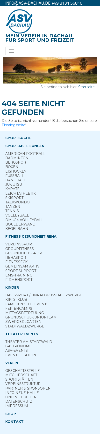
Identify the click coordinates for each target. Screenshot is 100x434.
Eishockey (15, 171)
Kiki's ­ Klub (16, 299)
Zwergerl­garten (23, 321)
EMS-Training (18, 275)
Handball (15, 180)
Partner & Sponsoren (28, 388)
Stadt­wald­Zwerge (24, 326)
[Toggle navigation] (11, 51)
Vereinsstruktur (23, 384)
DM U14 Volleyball (24, 220)
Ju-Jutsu (13, 184)
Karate (12, 189)
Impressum (16, 406)
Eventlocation (20, 355)
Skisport (14, 198)
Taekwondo (17, 202)
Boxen (11, 167)
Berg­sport (16, 162)
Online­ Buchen (21, 397)
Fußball (14, 176)
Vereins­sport (19, 244)
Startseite (86, 87)
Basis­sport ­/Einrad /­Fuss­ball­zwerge (43, 295)
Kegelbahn (16, 228)
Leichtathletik (20, 193)
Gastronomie (19, 346)
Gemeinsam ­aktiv (22, 266)
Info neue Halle (22, 393)
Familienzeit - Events (27, 304)
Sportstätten (19, 379)
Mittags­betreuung (24, 313)
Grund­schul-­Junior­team (31, 317)
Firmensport (18, 279)
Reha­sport (16, 257)
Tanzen (12, 206)
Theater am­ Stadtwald (28, 342)
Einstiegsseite (13, 125)
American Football (25, 153)
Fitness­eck (16, 262)
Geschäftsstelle (22, 370)
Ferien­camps (18, 308)
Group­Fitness (19, 249)
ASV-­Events (16, 350)
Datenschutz (18, 401)
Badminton (17, 158)
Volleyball (17, 215)
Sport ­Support (20, 271)
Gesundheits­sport (24, 253)
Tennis (12, 211)
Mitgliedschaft (21, 375)
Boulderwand (20, 224)
